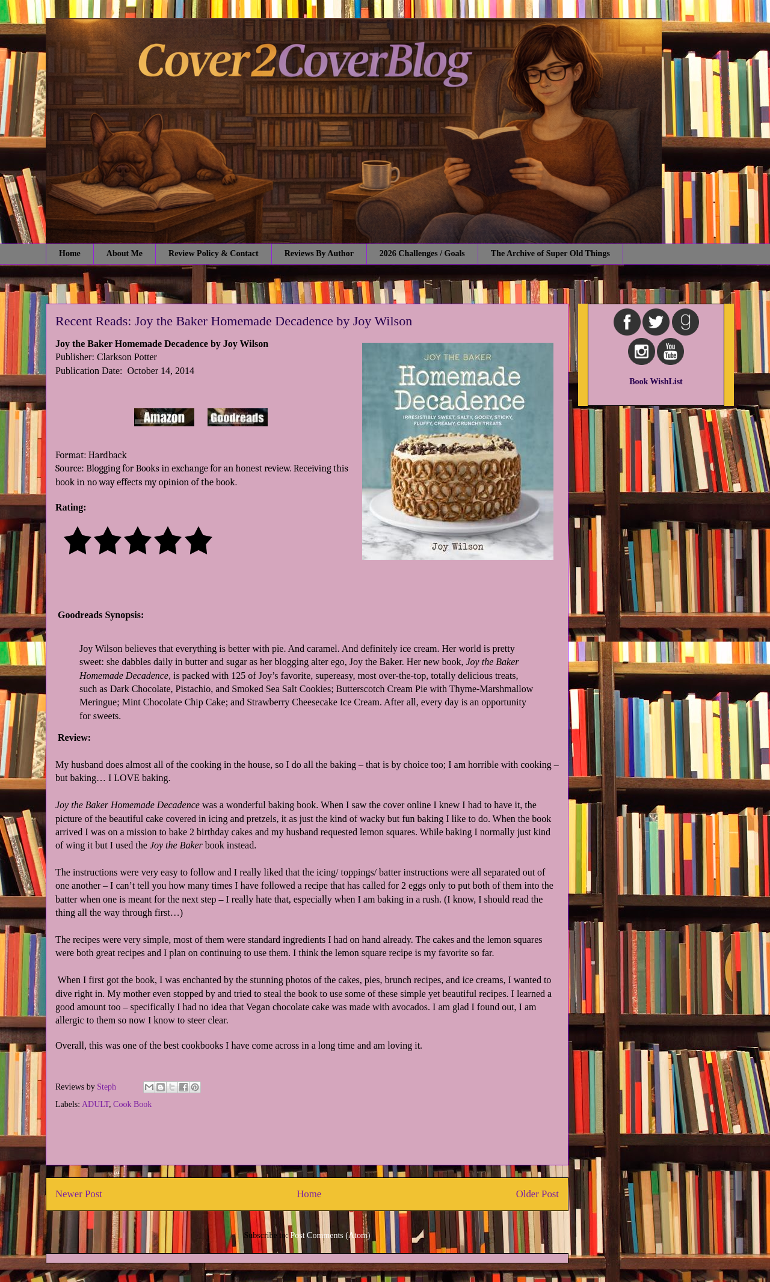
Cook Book (132, 1104)
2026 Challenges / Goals (422, 253)
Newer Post (78, 1194)
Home (70, 253)
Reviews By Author (319, 253)
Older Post (537, 1194)
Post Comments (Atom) (330, 1235)
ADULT (95, 1104)
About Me (124, 253)
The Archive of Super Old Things (550, 253)
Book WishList (656, 381)
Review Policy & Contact (213, 253)
